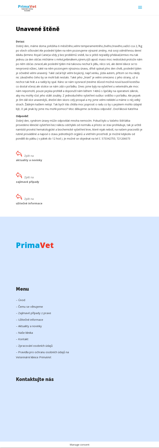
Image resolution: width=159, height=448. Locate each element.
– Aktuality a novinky (29, 326)
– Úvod (20, 300)
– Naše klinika (24, 332)
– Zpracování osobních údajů (34, 346)
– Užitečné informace (29, 319)
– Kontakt (22, 339)
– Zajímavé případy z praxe (33, 313)
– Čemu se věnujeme (29, 306)
